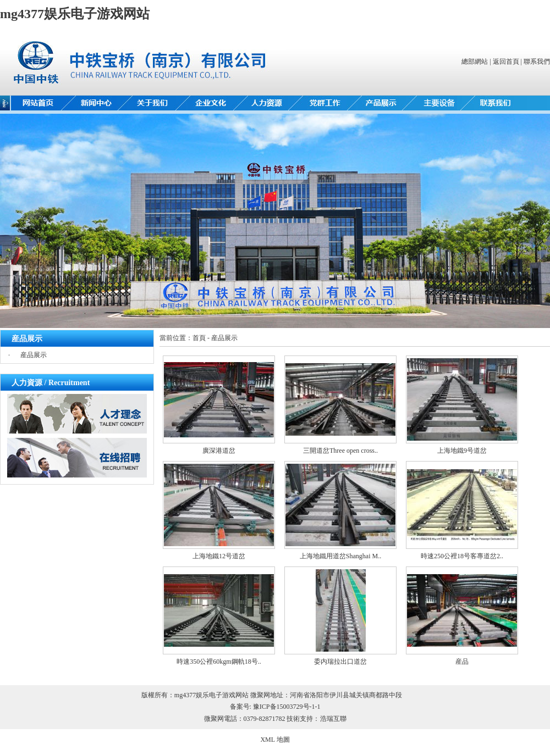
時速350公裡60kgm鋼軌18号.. (219, 661)
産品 (462, 661)
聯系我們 (537, 61)
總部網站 (474, 61)
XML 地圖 (274, 739)
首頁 (199, 338)
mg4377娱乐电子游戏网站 (75, 14)
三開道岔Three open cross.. (340, 450)
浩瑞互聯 (333, 719)
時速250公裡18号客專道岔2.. (462, 556)
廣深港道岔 (218, 450)
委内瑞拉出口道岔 (340, 661)
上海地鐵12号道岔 (219, 556)
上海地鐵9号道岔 (462, 450)
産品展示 (33, 355)
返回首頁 (506, 61)
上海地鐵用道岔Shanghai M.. (340, 556)
